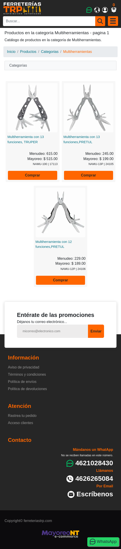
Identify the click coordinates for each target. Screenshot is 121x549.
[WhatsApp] (89, 10)
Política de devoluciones (27, 389)
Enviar (96, 331)
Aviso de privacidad (23, 367)
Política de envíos (22, 382)
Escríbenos (94, 494)
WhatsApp (103, 542)
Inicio (11, 52)
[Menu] (113, 21)
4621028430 (94, 463)
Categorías (18, 65)
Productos (28, 52)
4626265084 (94, 478)
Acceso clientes (20, 423)
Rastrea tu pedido (22, 416)
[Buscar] (100, 21)
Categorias (49, 52)
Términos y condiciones (27, 374)
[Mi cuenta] (105, 10)
